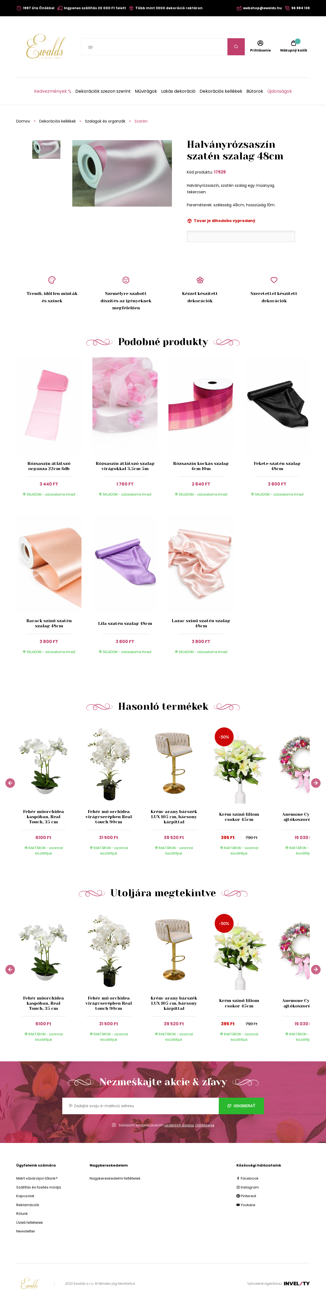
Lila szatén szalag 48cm (125, 623)
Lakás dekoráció (178, 91)
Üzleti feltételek (29, 1222)
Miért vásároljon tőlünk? (37, 1178)
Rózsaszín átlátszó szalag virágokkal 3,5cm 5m (125, 466)
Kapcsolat (25, 1196)
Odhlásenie (204, 1125)
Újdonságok (279, 91)
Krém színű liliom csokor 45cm (239, 817)
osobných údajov (179, 1125)
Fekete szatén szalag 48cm (277, 466)
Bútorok (254, 91)
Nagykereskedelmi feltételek (115, 1178)
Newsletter (25, 1231)
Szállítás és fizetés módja (38, 1187)
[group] (49, 792)
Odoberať (241, 1106)
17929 (220, 172)
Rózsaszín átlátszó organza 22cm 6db (48, 466)
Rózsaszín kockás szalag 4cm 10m (201, 466)
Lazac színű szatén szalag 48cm (201, 623)
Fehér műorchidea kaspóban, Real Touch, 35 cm (43, 816)
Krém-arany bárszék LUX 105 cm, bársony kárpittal (174, 816)
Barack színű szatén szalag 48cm (49, 623)
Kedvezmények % (52, 91)
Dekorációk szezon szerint (103, 91)
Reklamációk (27, 1204)
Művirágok (146, 91)
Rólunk (22, 1213)
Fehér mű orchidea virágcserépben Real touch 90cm (109, 816)
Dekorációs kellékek (221, 91)
